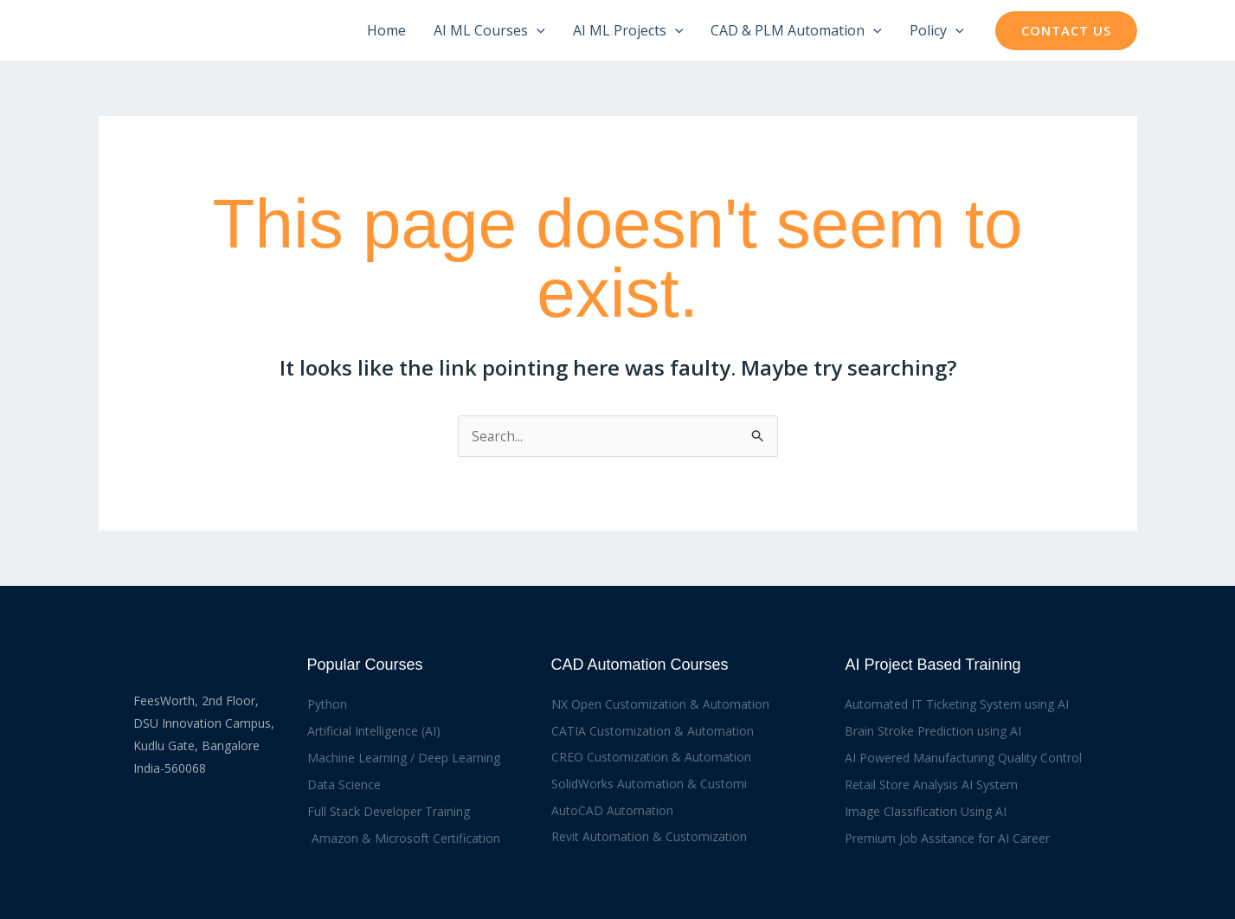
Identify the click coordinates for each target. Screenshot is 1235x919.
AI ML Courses (489, 30)
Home (386, 30)
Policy (937, 30)
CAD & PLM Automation (796, 30)
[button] (536, 30)
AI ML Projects (628, 30)
